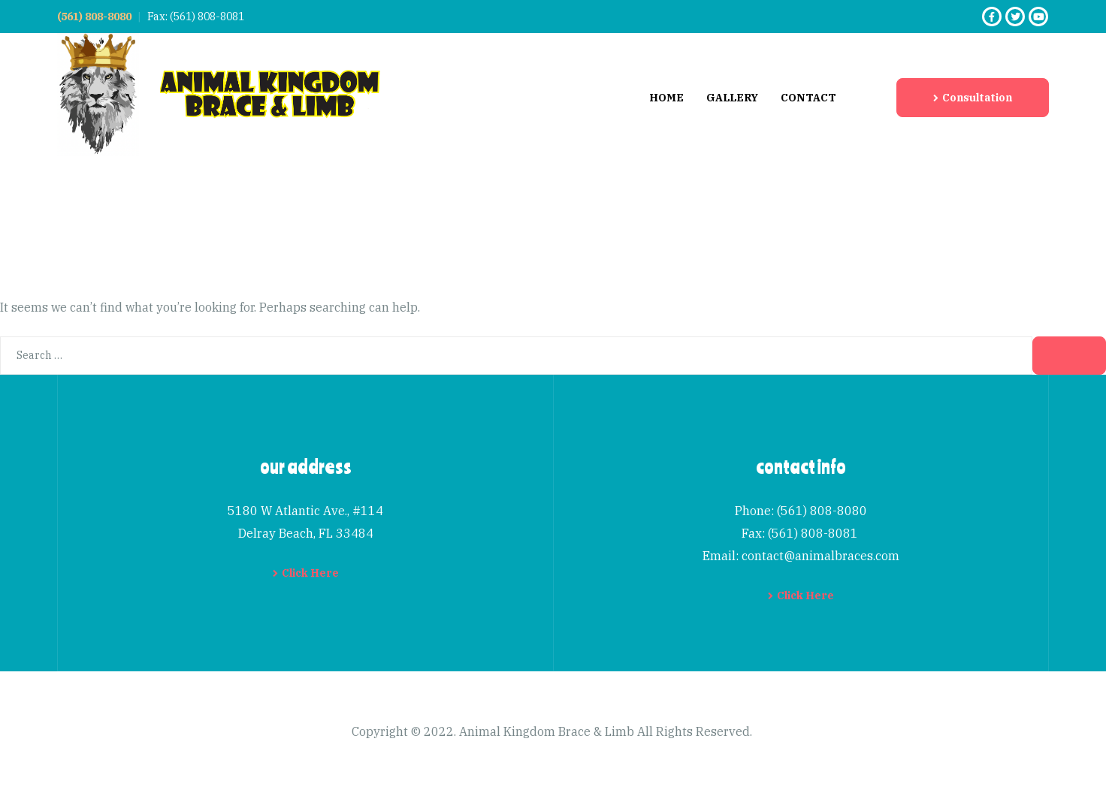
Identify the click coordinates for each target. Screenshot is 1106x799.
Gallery (732, 97)
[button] (972, 97)
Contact (808, 97)
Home (666, 97)
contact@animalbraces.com (820, 555)
